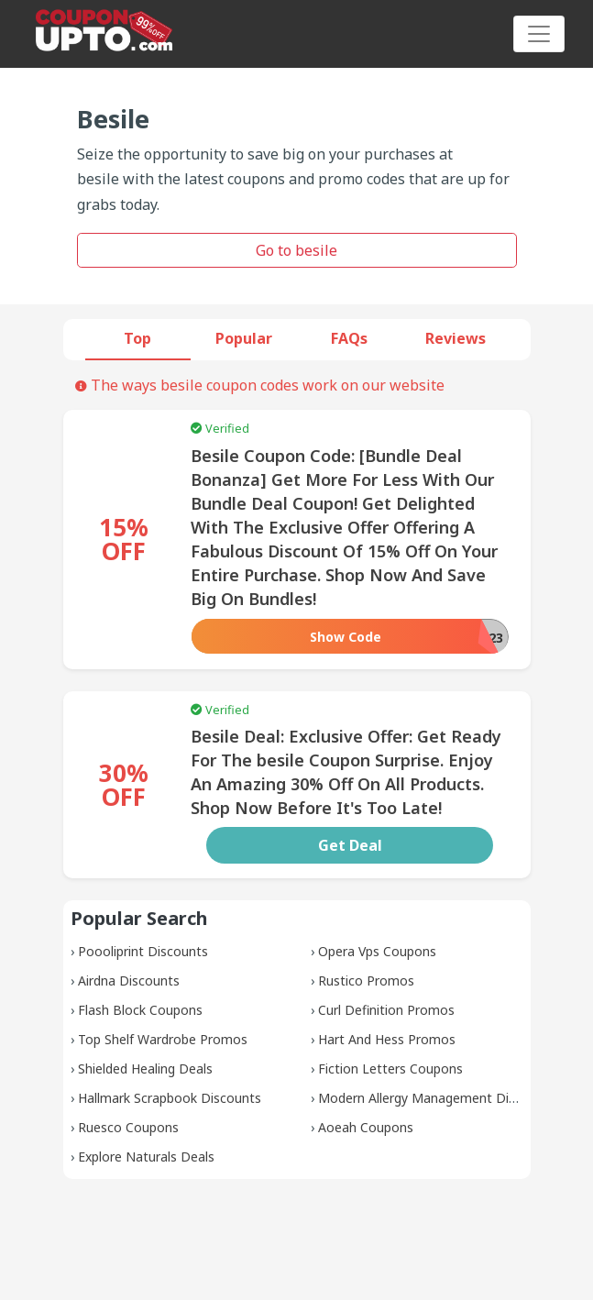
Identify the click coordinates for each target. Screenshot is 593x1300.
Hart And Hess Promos (387, 1039)
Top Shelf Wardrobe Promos (162, 1039)
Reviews (455, 338)
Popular (243, 338)
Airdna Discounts (129, 980)
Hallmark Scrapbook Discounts (169, 1098)
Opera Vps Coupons (377, 951)
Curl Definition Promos (386, 1010)
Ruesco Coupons (128, 1127)
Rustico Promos (366, 980)
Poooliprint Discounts (143, 951)
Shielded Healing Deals (145, 1068)
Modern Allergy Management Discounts (437, 1098)
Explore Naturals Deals (146, 1156)
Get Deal (350, 845)
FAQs (349, 338)
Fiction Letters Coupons (390, 1068)
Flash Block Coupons (140, 1010)
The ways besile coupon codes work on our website (260, 385)
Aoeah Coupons (365, 1127)
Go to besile (296, 250)
